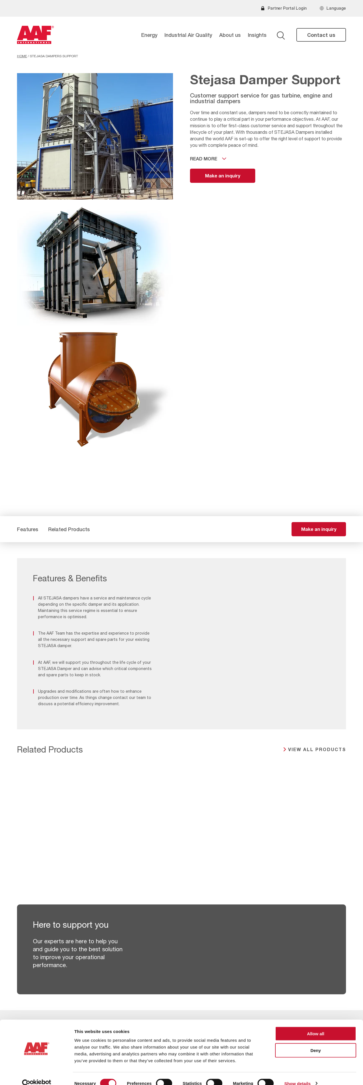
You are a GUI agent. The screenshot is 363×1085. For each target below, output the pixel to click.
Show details (297, 1073)
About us (230, 35)
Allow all (315, 1024)
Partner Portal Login (287, 8)
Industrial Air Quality (188, 35)
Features (27, 529)
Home (22, 56)
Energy (149, 35)
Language (336, 8)
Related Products (69, 529)
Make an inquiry (222, 175)
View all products (317, 749)
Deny (316, 1040)
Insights (257, 35)
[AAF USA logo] (35, 35)
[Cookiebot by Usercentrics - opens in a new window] (37, 1074)
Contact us (321, 35)
